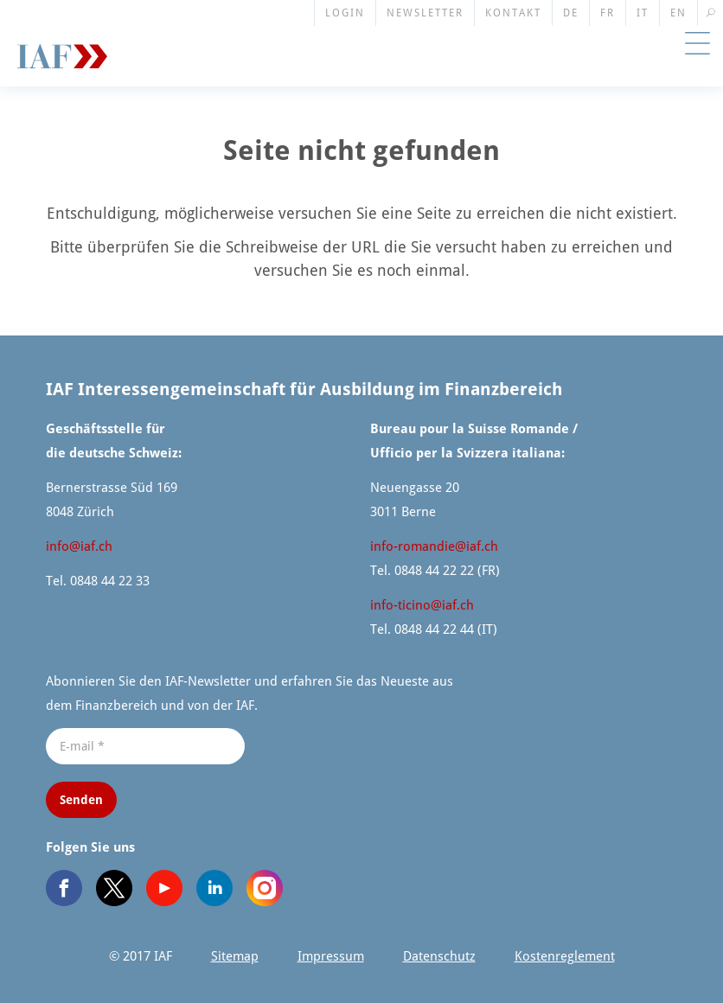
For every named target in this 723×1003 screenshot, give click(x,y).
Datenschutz (439, 956)
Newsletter (425, 13)
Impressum (331, 956)
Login (345, 13)
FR (607, 13)
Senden (81, 800)
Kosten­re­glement (565, 956)
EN (678, 13)
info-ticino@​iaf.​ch (422, 605)
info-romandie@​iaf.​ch (434, 546)
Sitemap (235, 956)
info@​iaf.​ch (79, 546)
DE (571, 13)
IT (643, 13)
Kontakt (513, 13)
